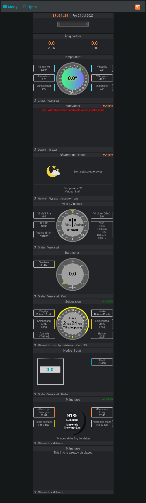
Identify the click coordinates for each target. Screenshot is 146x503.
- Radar (63, 394)
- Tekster (52, 149)
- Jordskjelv (65, 198)
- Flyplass (52, 198)
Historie (40, 198)
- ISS (84, 345)
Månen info (42, 345)
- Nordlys (56, 345)
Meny (11, 7)
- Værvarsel (52, 100)
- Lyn (75, 198)
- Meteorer (68, 345)
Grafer (39, 100)
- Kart (62, 296)
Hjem (29, 7)
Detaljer (40, 149)
